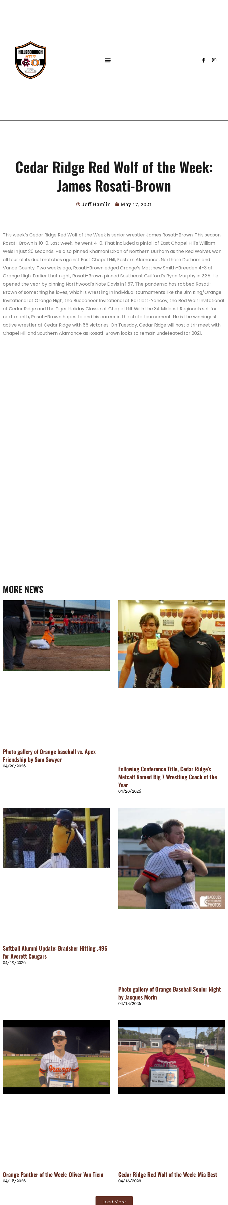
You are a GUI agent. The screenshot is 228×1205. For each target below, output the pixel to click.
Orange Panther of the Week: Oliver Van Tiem (53, 1174)
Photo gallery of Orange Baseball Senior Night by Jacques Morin (169, 993)
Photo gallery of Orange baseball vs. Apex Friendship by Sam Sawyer (49, 755)
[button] (107, 60)
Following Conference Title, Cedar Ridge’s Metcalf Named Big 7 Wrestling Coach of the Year (167, 776)
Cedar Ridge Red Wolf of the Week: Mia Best (167, 1174)
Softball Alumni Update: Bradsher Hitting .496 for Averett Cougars (55, 952)
